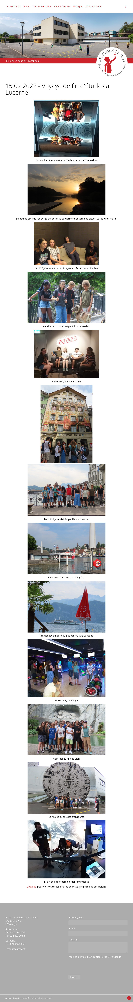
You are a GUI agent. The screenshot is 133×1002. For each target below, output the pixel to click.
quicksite (19, 998)
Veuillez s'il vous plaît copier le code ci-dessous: (95, 956)
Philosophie (13, 6)
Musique (77, 6)
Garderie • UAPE (42, 6)
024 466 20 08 (17, 932)
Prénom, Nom (76, 917)
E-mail (71, 928)
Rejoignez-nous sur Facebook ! (23, 60)
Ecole (26, 6)
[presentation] (88, 964)
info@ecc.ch (18, 948)
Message (73, 939)
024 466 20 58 (17, 935)
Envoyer (74, 977)
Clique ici (31, 886)
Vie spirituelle (62, 6)
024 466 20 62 (17, 944)
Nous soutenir (94, 6)
